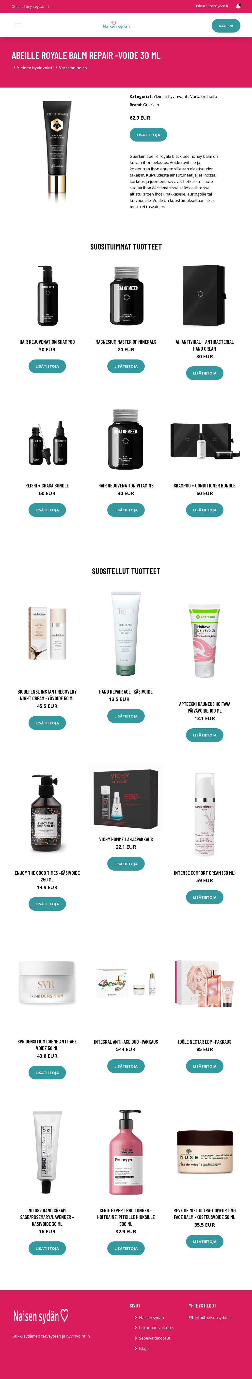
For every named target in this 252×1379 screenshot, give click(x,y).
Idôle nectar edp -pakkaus (204, 1042)
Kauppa (226, 25)
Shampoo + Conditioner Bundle (205, 485)
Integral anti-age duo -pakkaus (126, 1042)
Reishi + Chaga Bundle (47, 485)
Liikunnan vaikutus (156, 1327)
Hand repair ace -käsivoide (126, 691)
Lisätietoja (148, 134)
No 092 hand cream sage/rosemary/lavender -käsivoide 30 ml (47, 1217)
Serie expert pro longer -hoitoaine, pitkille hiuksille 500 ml (126, 1217)
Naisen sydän (151, 1317)
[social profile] (48, 6)
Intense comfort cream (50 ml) (205, 873)
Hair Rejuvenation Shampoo (47, 342)
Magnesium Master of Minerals (125, 342)
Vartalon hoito (73, 68)
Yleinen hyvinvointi (35, 68)
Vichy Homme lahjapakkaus (126, 839)
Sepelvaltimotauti (155, 1338)
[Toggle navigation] (18, 25)
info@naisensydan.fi (212, 5)
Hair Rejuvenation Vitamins (126, 485)
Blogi (144, 1348)
